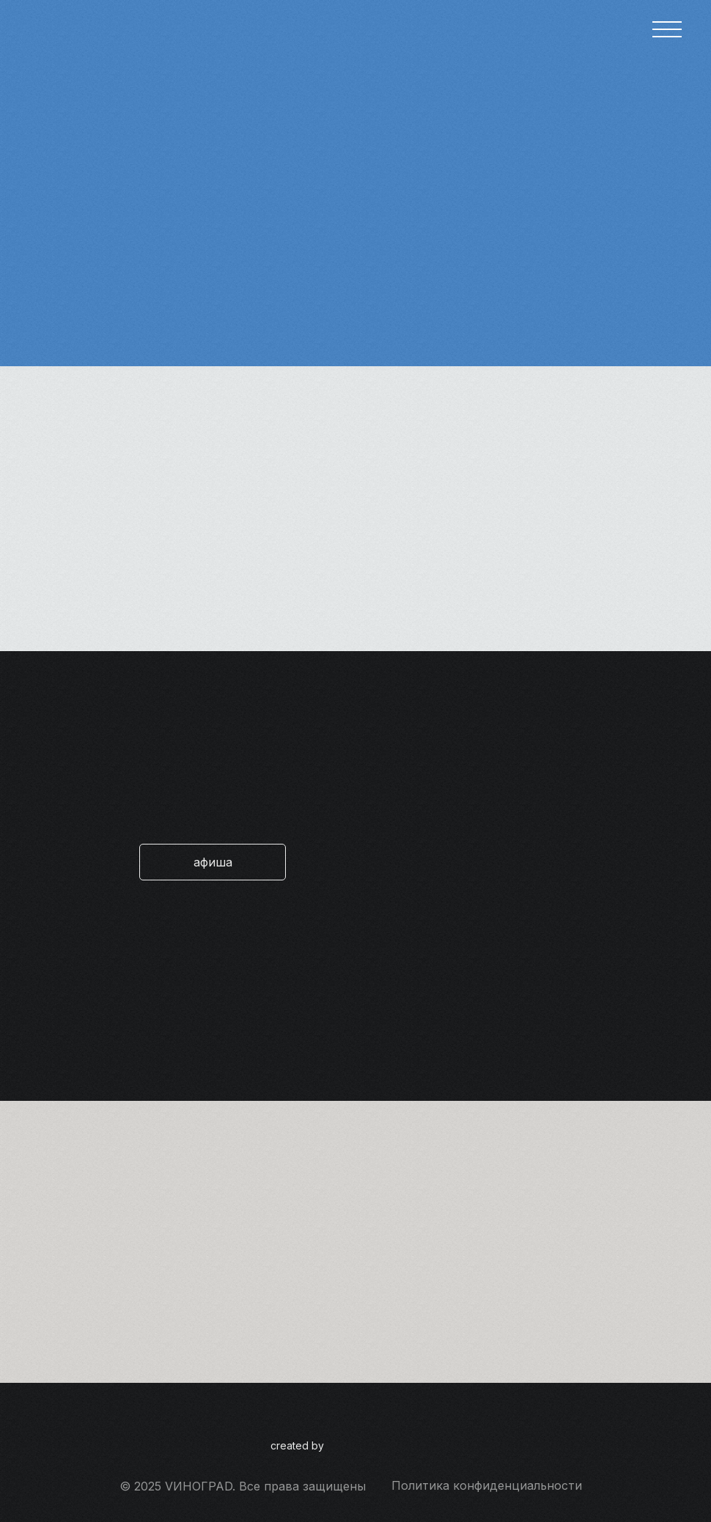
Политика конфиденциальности (486, 1485)
